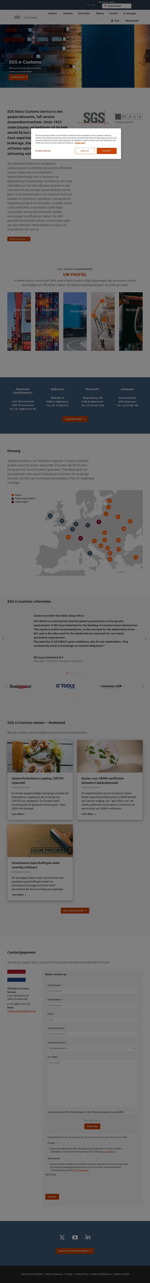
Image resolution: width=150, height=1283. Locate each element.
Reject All (85, 151)
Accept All (106, 151)
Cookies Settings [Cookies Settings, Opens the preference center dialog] (43, 151)
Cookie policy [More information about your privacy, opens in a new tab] (80, 143)
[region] (76, 143)
